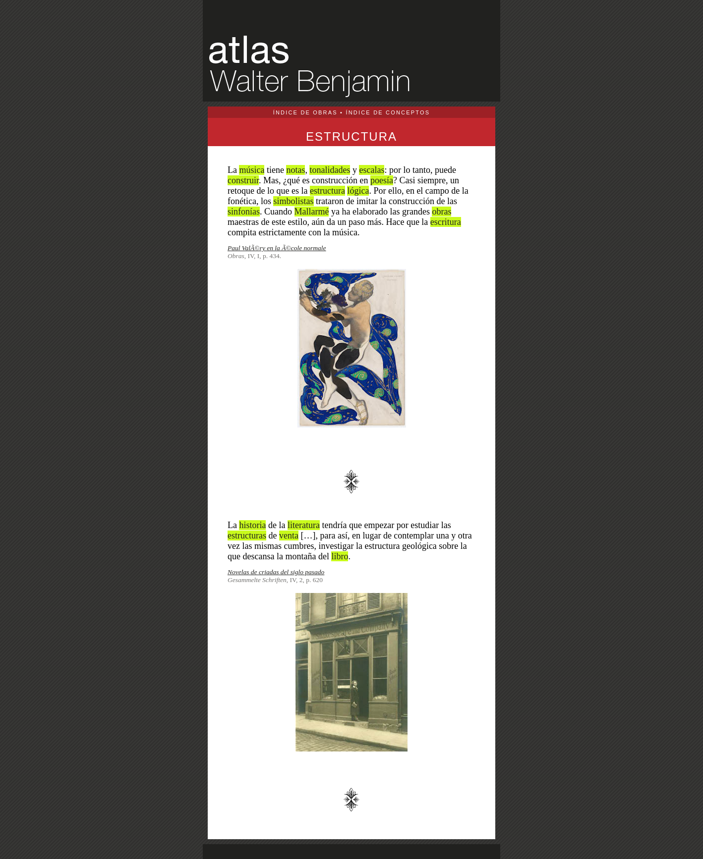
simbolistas (293, 201)
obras (441, 211)
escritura (445, 222)
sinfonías (244, 211)
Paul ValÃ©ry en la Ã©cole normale (277, 248)
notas (295, 170)
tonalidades (329, 170)
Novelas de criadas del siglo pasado (276, 572)
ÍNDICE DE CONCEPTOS (388, 112)
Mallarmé (311, 211)
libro (339, 556)
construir (243, 180)
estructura (327, 191)
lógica (358, 191)
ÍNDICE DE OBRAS (305, 112)
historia (252, 525)
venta (288, 535)
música (251, 170)
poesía (381, 180)
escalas (371, 170)
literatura (304, 525)
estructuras (247, 535)
